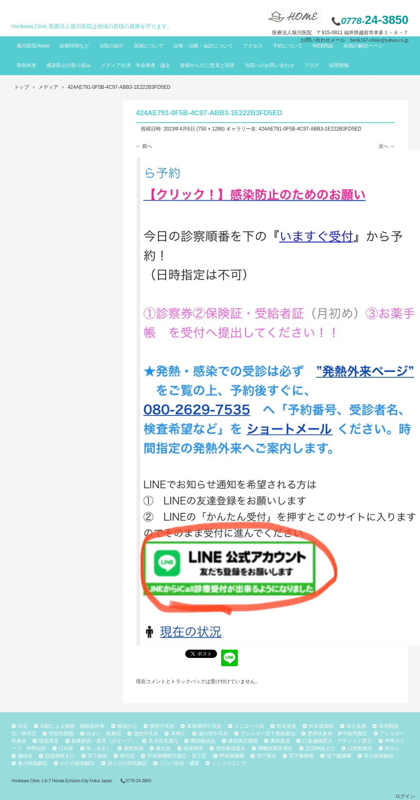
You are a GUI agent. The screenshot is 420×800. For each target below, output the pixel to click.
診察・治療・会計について (203, 46)
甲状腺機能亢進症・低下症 (177, 756)
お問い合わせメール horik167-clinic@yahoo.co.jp (354, 40)
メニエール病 (249, 726)
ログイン (405, 796)
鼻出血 (163, 748)
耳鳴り (178, 733)
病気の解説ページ (363, 46)
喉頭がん (127, 726)
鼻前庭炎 (280, 741)
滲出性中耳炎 (213, 733)
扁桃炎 (25, 756)
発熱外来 (26, 65)
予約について (288, 46)
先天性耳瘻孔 (163, 741)
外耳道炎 (286, 726)
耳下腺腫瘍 (301, 756)
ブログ (311, 65)
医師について (149, 46)
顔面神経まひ (60, 756)
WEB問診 (323, 46)
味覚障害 (193, 748)
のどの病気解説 (77, 763)
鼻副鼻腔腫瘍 (243, 741)
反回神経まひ (320, 748)
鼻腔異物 (133, 748)
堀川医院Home (33, 46)
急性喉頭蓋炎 (231, 748)
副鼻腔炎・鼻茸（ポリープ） (104, 741)
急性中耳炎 (146, 733)
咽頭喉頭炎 (203, 741)
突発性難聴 (61, 733)
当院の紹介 (111, 46)
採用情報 (339, 65)
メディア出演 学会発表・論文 (135, 65)
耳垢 (23, 726)
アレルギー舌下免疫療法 (268, 733)
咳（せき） (98, 748)
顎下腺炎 (267, 756)
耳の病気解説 (379, 756)
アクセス (253, 46)
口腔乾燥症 (360, 748)
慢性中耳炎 (162, 726)
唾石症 (127, 756)
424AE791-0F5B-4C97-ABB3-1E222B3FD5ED (309, 129)
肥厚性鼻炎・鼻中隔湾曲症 (337, 733)
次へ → (387, 146)
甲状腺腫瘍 (232, 756)
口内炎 (66, 748)
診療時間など (74, 46)
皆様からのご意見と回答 (207, 65)
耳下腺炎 (97, 756)
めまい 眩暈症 (103, 733)
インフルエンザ (229, 763)
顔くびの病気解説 (127, 763)
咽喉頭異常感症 (275, 748)
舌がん (392, 748)
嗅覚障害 (49, 741)
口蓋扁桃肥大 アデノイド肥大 (337, 741)
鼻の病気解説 (33, 763)
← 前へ (144, 146)
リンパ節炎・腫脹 (179, 763)
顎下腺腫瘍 (339, 756)
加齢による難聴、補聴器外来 (72, 726)
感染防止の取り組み (68, 65)
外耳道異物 (321, 726)
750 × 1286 (210, 129)
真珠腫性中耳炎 (204, 726)
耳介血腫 (356, 726)
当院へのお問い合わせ (269, 65)
